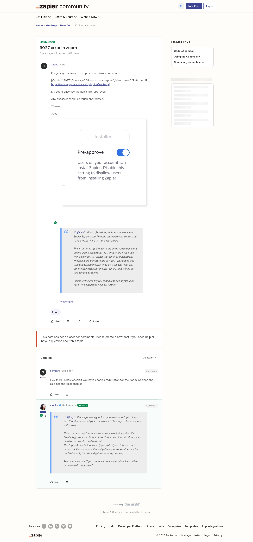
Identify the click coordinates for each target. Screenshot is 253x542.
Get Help (43, 17)
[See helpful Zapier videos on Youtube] (70, 526)
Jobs (161, 526)
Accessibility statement (138, 512)
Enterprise (174, 526)
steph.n (54, 405)
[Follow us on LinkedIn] (50, 526)
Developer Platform (130, 526)
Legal (207, 535)
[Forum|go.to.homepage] (63, 6)
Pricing (100, 526)
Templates (191, 526)
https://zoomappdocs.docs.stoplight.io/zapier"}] (80, 84)
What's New (91, 17)
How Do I (65, 25)
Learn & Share (66, 17)
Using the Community (187, 56)
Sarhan (54, 370)
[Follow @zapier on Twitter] (63, 526)
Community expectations (189, 62)
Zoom (55, 312)
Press (150, 526)
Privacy (218, 535)
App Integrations (212, 526)
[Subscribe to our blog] (57, 526)
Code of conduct (184, 50)
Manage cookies (191, 535)
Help (111, 526)
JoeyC (54, 64)
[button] (194, 6)
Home (39, 25)
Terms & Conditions (113, 512)
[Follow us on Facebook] (44, 526)
